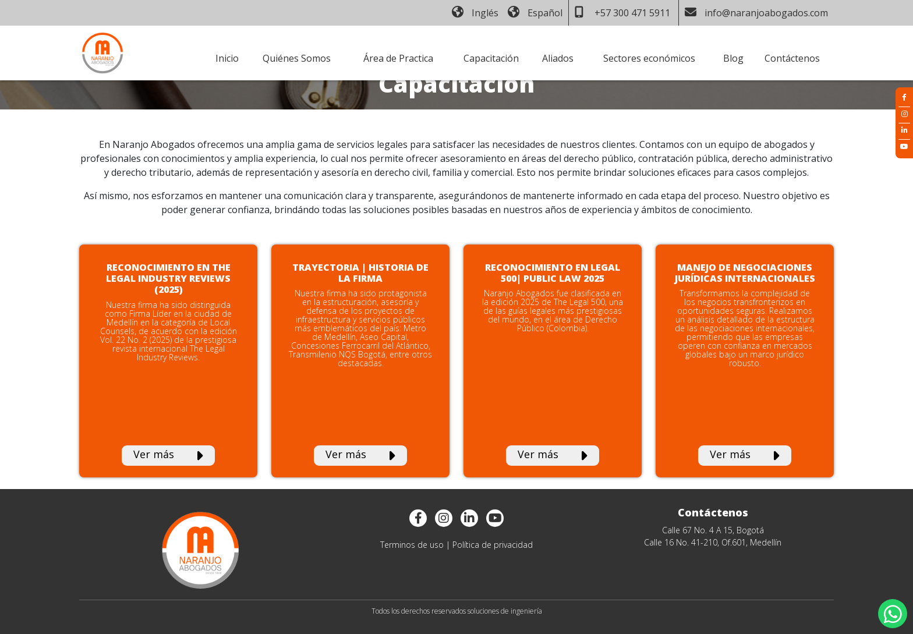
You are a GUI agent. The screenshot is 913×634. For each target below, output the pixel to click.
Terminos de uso (412, 544)
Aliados (558, 58)
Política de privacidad (492, 544)
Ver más (168, 455)
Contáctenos (792, 58)
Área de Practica (398, 58)
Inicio (227, 58)
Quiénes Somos (297, 58)
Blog (733, 58)
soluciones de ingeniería (505, 611)
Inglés (475, 12)
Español (535, 12)
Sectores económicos (649, 58)
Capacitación (491, 58)
